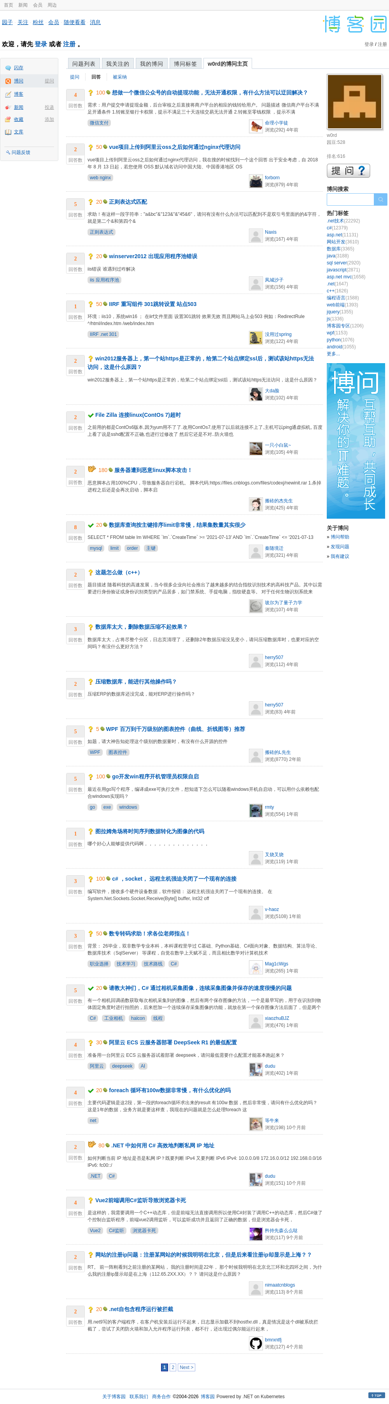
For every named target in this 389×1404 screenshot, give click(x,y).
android (341, 347)
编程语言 (343, 298)
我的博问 (151, 64)
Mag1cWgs (276, 964)
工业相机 (113, 1018)
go (92, 807)
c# (337, 228)
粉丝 (38, 22)
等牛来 (272, 1120)
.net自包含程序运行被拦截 (141, 1309)
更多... (333, 354)
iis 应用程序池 (104, 280)
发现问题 (340, 546)
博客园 (208, 1396)
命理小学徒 (276, 123)
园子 (7, 22)
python (340, 340)
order (132, 548)
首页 (8, 5)
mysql (96, 548)
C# (174, 964)
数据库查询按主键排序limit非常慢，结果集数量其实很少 (177, 525)
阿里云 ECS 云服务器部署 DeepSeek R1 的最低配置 (173, 1042)
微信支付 (99, 123)
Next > (186, 1367)
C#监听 (116, 1230)
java (338, 256)
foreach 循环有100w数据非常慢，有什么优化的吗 (170, 1090)
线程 (158, 1018)
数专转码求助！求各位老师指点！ (150, 933)
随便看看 (75, 22)
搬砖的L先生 (278, 752)
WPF (95, 752)
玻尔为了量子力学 (283, 602)
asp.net (342, 235)
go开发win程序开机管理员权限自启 (155, 776)
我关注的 (118, 64)
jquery (340, 312)
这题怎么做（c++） (119, 572)
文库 (18, 132)
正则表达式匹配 (128, 202)
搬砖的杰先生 (279, 501)
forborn (272, 177)
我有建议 (340, 556)
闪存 (18, 67)
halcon (138, 1018)
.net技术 (343, 221)
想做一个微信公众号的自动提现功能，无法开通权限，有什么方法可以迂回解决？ (210, 92)
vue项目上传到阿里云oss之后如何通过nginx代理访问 (174, 147)
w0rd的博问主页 (228, 64)
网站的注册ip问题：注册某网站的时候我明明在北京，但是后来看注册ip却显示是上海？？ (203, 1255)
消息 (95, 22)
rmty (269, 807)
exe (107, 807)
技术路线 (153, 964)
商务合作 (161, 1396)
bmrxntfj (273, 1340)
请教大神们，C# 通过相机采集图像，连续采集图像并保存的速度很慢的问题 (200, 988)
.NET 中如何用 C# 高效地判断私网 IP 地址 (162, 1145)
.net (337, 284)
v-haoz (272, 909)
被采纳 (120, 77)
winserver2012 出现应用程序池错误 (153, 256)
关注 (23, 22)
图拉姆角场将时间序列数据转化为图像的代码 (149, 831)
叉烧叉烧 (274, 854)
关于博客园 (114, 1396)
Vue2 (95, 1230)
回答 (96, 77)
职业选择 (99, 964)
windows (128, 807)
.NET (95, 1176)
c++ (337, 291)
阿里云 (97, 1066)
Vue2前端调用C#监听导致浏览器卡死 (140, 1200)
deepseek (122, 1066)
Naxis (271, 232)
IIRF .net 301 (103, 334)
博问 (18, 81)
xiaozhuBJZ (277, 1018)
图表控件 (118, 752)
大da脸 (272, 390)
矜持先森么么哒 (281, 1230)
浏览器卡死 (144, 1230)
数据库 (340, 249)
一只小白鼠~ (278, 445)
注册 (69, 44)
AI (143, 1066)
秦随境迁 (274, 548)
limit (114, 548)
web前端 (342, 305)
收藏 (18, 119)
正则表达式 (101, 232)
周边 (52, 5)
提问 (49, 81)
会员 (37, 5)
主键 (151, 548)
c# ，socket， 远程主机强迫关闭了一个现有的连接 (174, 879)
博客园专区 (345, 326)
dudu (270, 1066)
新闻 (23, 5)
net (93, 1120)
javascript (343, 270)
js (335, 319)
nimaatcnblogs (280, 1285)
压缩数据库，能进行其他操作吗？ (136, 681)
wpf (337, 333)
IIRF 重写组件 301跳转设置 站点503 (152, 304)
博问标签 (185, 64)
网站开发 (343, 242)
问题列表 (84, 64)
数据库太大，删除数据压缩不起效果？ (141, 627)
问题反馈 (21, 152)
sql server (344, 263)
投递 (49, 107)
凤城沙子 (274, 280)
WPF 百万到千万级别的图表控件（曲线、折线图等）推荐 (175, 729)
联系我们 (139, 1396)
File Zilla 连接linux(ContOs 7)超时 (138, 415)
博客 (18, 94)
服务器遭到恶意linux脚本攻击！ (153, 470)
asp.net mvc (346, 277)
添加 (49, 119)
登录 (41, 44)
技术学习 (126, 964)
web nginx (100, 177)
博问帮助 (340, 537)
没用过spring (278, 334)
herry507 (274, 657)
